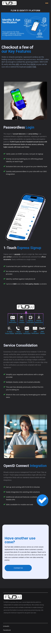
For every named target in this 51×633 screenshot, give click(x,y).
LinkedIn (6, 626)
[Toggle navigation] (46, 3)
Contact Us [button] (18, 568)
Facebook (7, 630)
